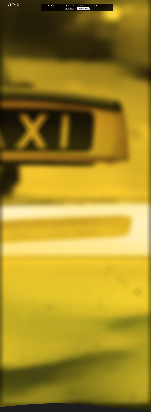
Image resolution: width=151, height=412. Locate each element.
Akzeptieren (83, 9)
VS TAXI (13, 4)
